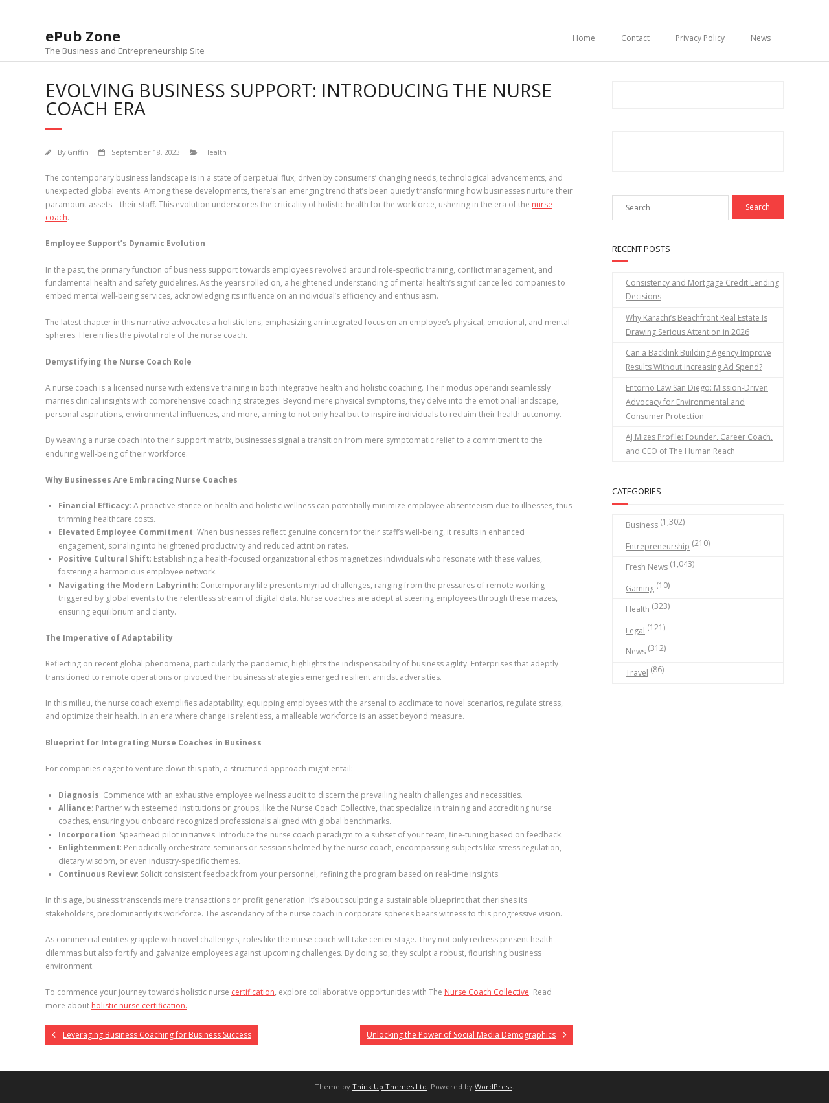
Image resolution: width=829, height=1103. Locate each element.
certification (253, 991)
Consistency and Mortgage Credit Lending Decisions (702, 289)
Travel (637, 672)
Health (215, 152)
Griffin (78, 152)
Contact (635, 37)
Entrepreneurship (658, 546)
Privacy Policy (700, 37)
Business (642, 524)
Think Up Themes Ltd (389, 1086)
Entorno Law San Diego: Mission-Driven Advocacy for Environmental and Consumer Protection (697, 401)
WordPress (493, 1086)
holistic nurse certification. (139, 1005)
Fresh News (647, 567)
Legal (635, 630)
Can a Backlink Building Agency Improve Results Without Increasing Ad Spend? (698, 359)
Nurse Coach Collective (486, 991)
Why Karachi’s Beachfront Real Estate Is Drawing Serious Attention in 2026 (696, 324)
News (761, 37)
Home (584, 37)
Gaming (640, 588)
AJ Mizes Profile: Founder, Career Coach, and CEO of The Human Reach (699, 444)
